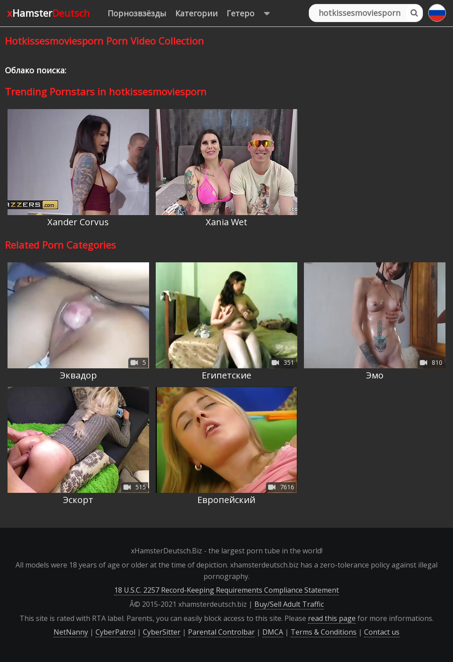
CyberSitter (161, 632)
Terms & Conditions (324, 632)
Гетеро (252, 13)
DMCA (272, 632)
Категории (196, 13)
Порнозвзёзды (136, 13)
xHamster (48, 12)
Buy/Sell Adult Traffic (289, 604)
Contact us (381, 632)
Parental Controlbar (221, 632)
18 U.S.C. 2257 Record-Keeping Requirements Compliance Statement (226, 590)
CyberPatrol (115, 632)
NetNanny (71, 632)
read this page (332, 618)
